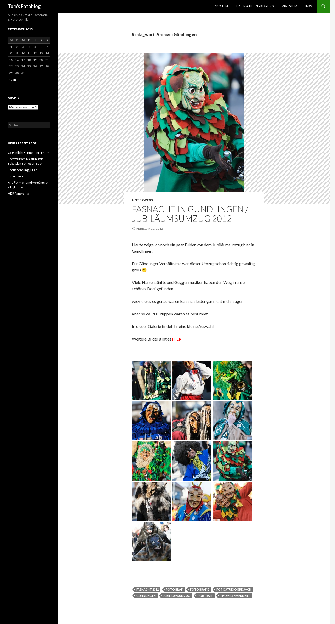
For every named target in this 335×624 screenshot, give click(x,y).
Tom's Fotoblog (24, 6)
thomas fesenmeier (235, 595)
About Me (222, 6)
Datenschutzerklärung (255, 6)
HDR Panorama (18, 193)
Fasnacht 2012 (147, 589)
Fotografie (199, 589)
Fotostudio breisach (233, 589)
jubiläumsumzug (176, 595)
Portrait (205, 595)
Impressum (289, 6)
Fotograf (174, 589)
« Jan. (13, 79)
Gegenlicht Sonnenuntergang (28, 153)
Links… (309, 6)
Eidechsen (15, 176)
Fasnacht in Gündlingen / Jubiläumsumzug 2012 (190, 214)
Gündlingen (146, 595)
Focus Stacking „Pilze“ (23, 170)
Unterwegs (142, 200)
